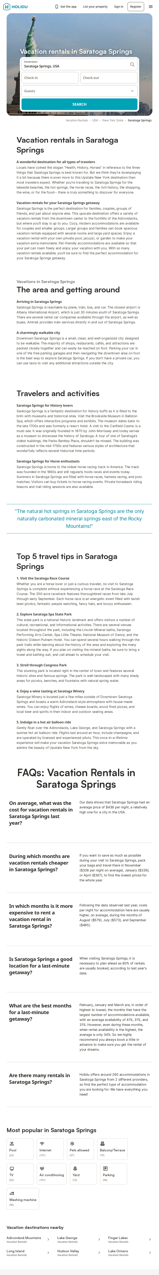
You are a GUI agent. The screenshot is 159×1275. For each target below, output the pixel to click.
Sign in (118, 6)
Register (135, 6)
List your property (95, 6)
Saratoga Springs (140, 120)
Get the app (65, 7)
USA (95, 120)
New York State (112, 120)
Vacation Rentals (77, 120)
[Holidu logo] (23, 6)
